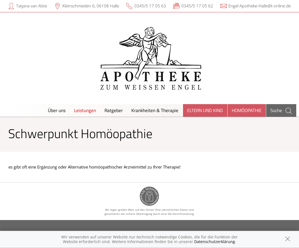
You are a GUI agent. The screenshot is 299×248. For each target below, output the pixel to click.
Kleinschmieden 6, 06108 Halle (90, 5)
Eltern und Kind (205, 110)
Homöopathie (247, 110)
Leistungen (85, 110)
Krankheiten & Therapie (154, 110)
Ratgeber (113, 110)
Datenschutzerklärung (214, 241)
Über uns (57, 110)
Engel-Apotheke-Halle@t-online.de (259, 5)
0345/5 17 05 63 (150, 5)
